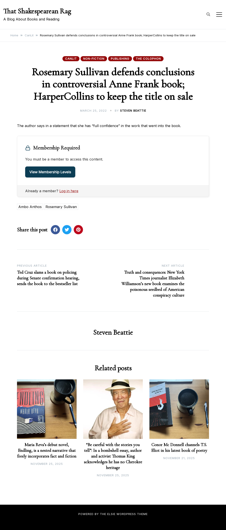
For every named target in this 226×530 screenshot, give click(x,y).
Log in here (68, 191)
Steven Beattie (133, 110)
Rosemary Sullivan (61, 207)
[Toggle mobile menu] (219, 14)
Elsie (111, 514)
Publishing (120, 58)
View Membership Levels (50, 172)
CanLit (71, 58)
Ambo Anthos (30, 207)
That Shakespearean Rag (37, 11)
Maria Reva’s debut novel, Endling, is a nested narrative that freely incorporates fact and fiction (46, 450)
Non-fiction (93, 58)
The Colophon (148, 58)
